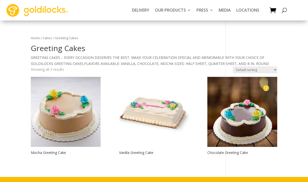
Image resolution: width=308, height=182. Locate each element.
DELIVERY (140, 10)
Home (35, 38)
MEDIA (225, 10)
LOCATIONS (247, 10)
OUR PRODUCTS (170, 10)
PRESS (202, 10)
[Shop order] (255, 69)
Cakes (47, 38)
